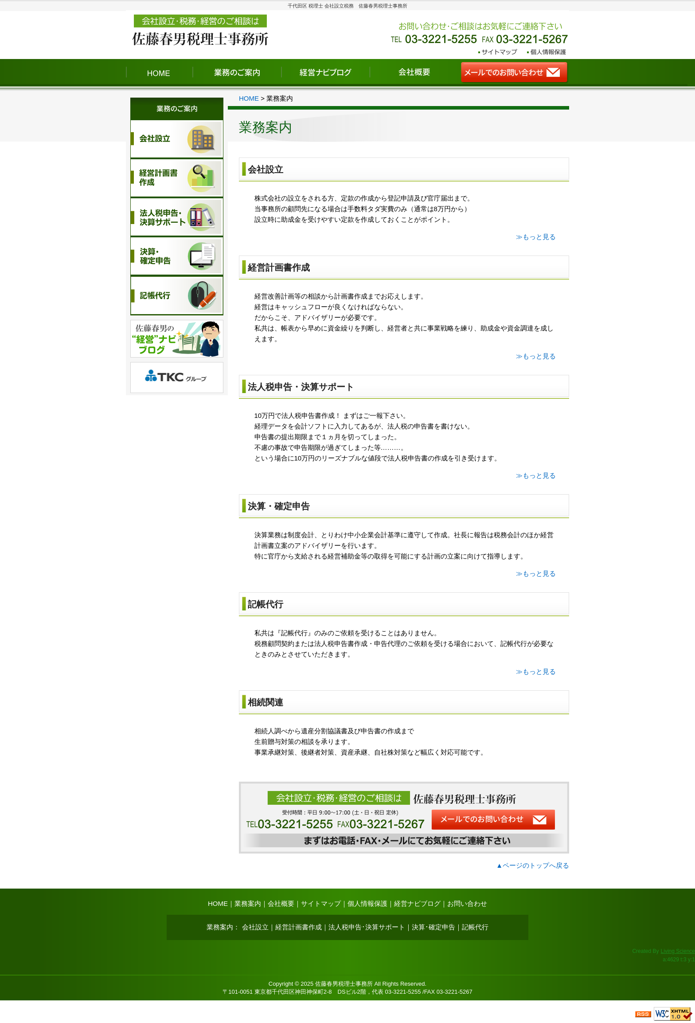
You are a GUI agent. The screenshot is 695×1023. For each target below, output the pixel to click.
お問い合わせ (467, 903)
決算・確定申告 (279, 506)
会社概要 (281, 903)
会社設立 (265, 169)
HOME (249, 98)
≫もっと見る (536, 236)
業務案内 (247, 903)
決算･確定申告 (433, 927)
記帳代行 (265, 604)
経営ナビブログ (417, 903)
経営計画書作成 (279, 267)
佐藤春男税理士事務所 (344, 983)
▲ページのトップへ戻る (532, 865)
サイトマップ (321, 903)
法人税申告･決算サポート (366, 927)
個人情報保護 (367, 903)
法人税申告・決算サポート (301, 387)
